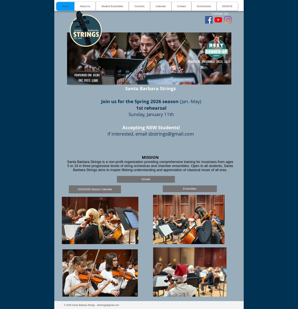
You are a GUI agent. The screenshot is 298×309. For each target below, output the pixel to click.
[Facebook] (209, 20)
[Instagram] (228, 20)
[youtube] (218, 20)
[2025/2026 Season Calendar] (95, 189)
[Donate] (146, 179)
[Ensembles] (190, 188)
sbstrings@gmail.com (171, 134)
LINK (95, 80)
